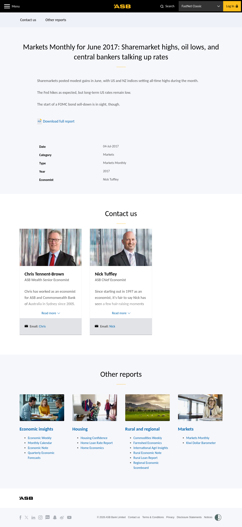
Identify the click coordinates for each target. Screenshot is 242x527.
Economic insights (36, 429)
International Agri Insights (151, 448)
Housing (80, 429)
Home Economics (92, 448)
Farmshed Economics (148, 443)
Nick (112, 326)
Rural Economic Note (148, 453)
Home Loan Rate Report (97, 443)
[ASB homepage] (122, 6)
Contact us (28, 20)
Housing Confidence (94, 438)
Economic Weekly (40, 438)
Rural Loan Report (146, 458)
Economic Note (38, 448)
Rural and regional (142, 429)
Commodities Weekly (148, 438)
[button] (7, 6)
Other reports (55, 20)
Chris (42, 326)
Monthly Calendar (40, 443)
